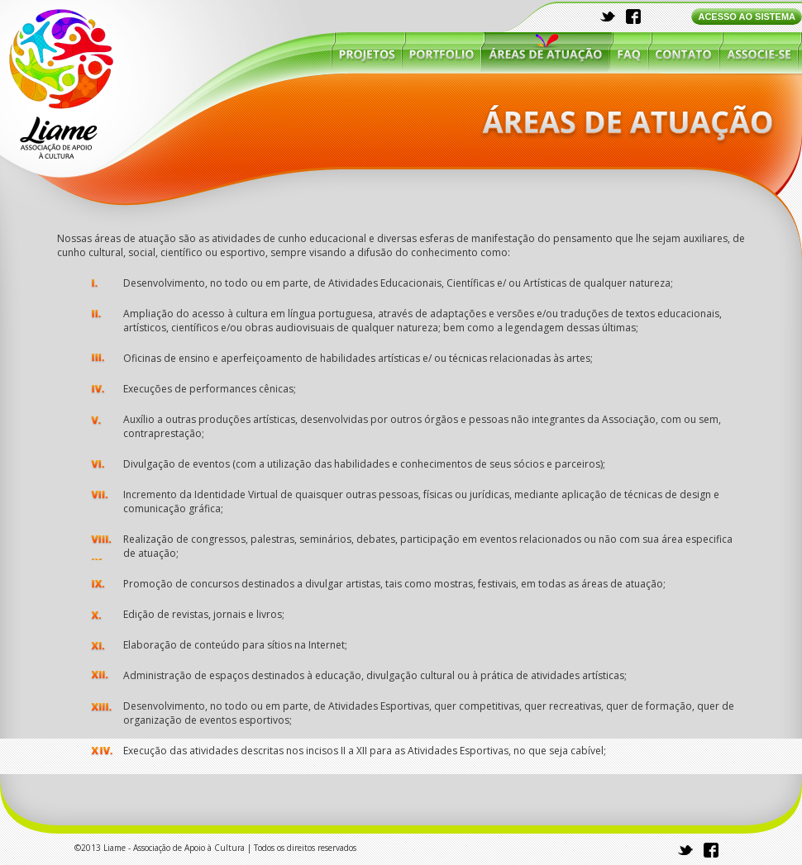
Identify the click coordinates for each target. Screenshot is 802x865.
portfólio (441, 52)
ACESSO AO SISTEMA (746, 16)
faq (628, 52)
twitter (608, 16)
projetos (367, 52)
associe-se (758, 52)
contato (683, 52)
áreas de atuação (545, 52)
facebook (633, 16)
